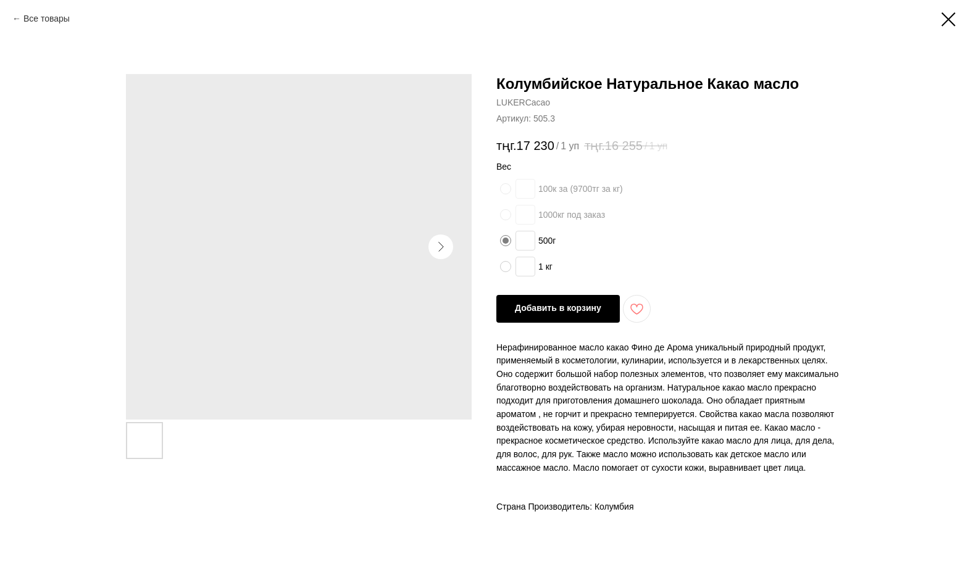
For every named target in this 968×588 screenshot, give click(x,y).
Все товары (46, 18)
